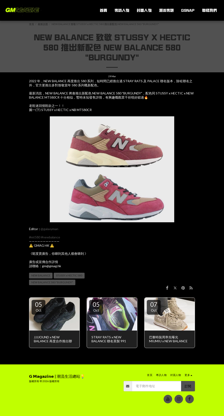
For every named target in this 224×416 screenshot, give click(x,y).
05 (38, 306)
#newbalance (50, 237)
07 (154, 306)
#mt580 (34, 237)
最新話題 (43, 24)
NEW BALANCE (40, 275)
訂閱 (188, 386)
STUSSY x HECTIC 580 (69, 275)
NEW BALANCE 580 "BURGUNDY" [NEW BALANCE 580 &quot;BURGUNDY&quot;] (52, 282)
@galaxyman (49, 229)
